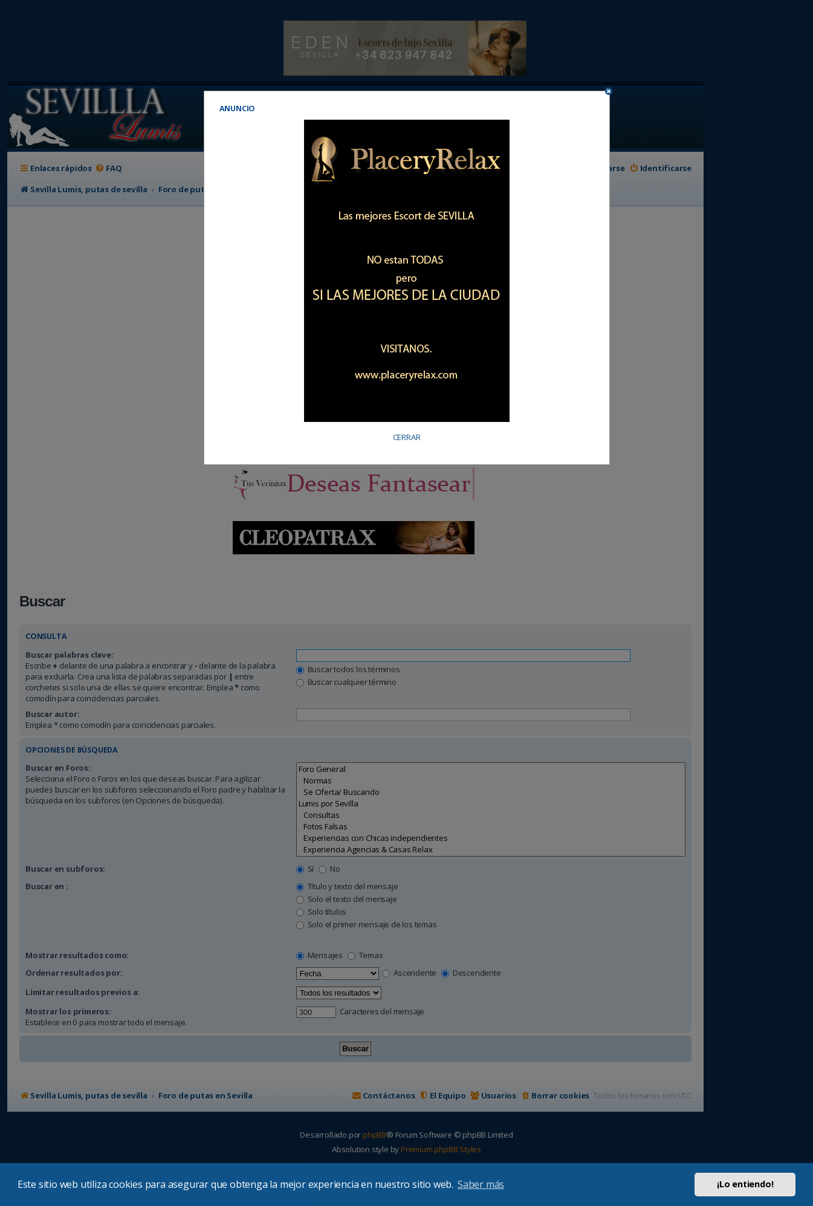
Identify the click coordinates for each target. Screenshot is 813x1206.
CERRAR (407, 437)
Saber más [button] (481, 1184)
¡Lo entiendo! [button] (745, 1184)
